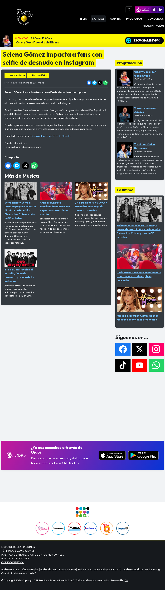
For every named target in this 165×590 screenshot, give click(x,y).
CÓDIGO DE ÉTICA (12, 562)
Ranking (115, 18)
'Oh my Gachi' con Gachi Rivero (37, 42)
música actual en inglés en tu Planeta (50, 136)
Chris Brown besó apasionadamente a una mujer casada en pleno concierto (56, 199)
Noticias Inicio (17, 75)
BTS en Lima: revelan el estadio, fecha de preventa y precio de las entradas (21, 266)
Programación (153, 25)
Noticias (98, 18)
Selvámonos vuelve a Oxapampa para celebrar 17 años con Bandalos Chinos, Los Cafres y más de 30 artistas (21, 201)
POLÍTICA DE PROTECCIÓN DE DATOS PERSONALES (32, 554)
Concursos (156, 18)
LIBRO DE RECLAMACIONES (18, 546)
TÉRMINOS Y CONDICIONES (17, 550)
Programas (134, 18)
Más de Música (39, 75)
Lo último (125, 189)
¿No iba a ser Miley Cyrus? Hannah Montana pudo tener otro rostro (91, 197)
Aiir (126, 580)
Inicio (83, 18)
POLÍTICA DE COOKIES (15, 558)
